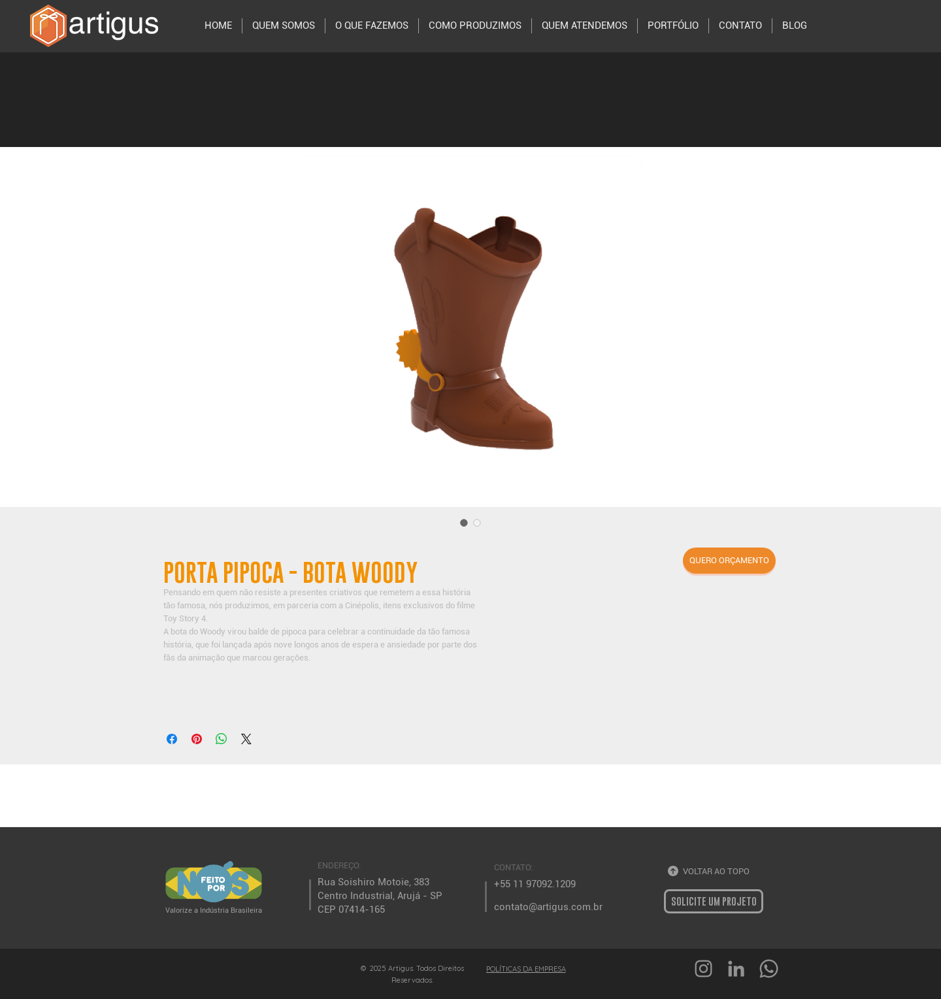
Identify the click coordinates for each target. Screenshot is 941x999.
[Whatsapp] (768, 968)
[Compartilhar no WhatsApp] (221, 739)
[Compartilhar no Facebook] (172, 739)
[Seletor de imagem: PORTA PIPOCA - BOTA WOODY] (463, 522)
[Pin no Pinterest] (197, 739)
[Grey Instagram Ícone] (703, 968)
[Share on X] (246, 739)
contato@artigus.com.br (548, 907)
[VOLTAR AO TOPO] (712, 871)
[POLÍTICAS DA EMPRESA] (526, 968)
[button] (729, 561)
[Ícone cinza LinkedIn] (736, 968)
